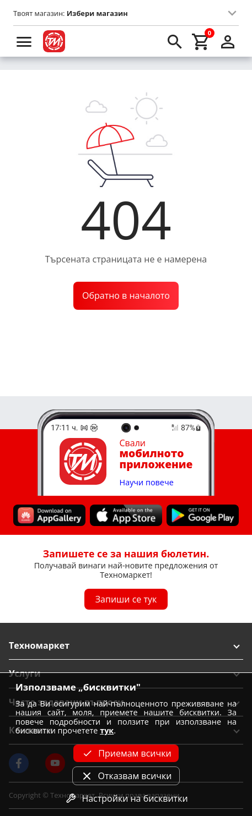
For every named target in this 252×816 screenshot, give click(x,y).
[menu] (24, 41)
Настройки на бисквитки (125, 798)
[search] (175, 41)
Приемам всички (126, 753)
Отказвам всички (125, 775)
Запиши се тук (126, 599)
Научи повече (147, 483)
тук (107, 730)
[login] (228, 41)
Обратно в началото (126, 295)
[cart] (201, 41)
